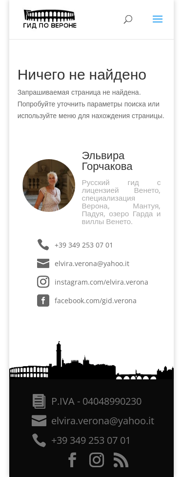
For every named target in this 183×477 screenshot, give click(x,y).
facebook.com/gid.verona (96, 300)
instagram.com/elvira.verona (101, 282)
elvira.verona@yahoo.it (92, 263)
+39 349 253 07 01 (84, 244)
